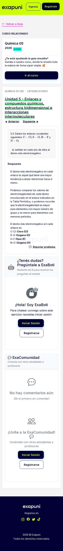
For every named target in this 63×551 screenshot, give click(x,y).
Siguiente (31, 121)
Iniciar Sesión (31, 323)
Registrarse (31, 333)
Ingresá (33, 6)
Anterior (12, 121)
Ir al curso (31, 75)
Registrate (51, 6)
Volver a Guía (12, 24)
